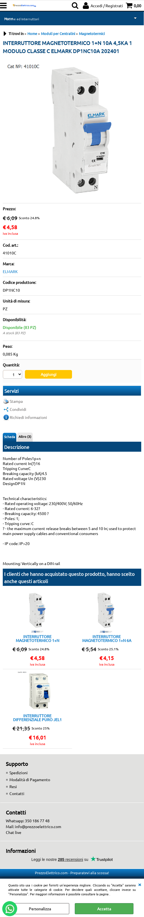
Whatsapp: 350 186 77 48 (28, 820)
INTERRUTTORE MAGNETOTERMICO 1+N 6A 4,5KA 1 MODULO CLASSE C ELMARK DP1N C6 (106, 638)
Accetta (104, 908)
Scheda (9, 436)
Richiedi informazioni (28, 417)
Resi (13, 786)
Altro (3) (25, 436)
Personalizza (40, 908)
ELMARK (10, 271)
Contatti (16, 793)
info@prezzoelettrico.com (38, 826)
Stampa (16, 401)
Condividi (18, 409)
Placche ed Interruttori (21, 19)
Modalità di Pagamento (29, 779)
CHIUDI (139, 884)
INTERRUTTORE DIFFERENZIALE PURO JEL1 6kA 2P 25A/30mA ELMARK (37, 717)
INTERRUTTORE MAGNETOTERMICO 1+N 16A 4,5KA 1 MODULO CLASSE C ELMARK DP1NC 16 (37, 638)
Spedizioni (18, 772)
